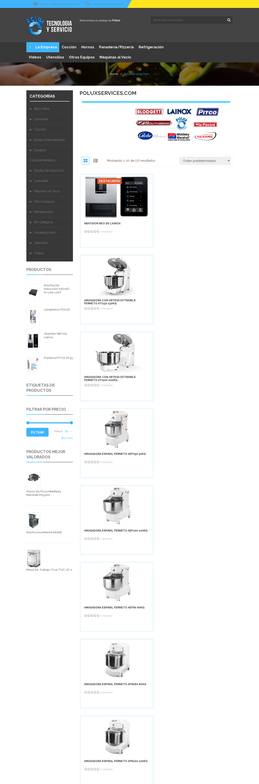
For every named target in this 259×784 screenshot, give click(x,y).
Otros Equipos (44, 200)
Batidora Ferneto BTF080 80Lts (98, 385)
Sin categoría (43, 221)
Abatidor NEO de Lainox (102, 203)
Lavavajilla (41, 179)
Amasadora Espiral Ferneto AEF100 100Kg (154, 265)
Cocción (40, 128)
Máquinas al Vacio (47, 190)
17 (179, 424)
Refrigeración (43, 210)
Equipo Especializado (49, 138)
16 (166, 424)
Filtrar (37, 431)
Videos (39, 252)
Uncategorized (44, 231)
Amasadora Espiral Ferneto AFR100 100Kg (154, 325)
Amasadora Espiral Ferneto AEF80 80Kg (206, 265)
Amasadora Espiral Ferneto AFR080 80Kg (100, 325)
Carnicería (41, 118)
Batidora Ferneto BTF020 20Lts (205, 325)
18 (192, 424)
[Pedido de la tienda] (205, 160)
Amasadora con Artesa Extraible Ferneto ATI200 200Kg (208, 204)
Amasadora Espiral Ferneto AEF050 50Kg (100, 265)
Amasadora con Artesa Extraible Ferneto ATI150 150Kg (155, 204)
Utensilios (41, 241)
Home (114, 72)
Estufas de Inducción (49, 169)
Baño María (42, 107)
